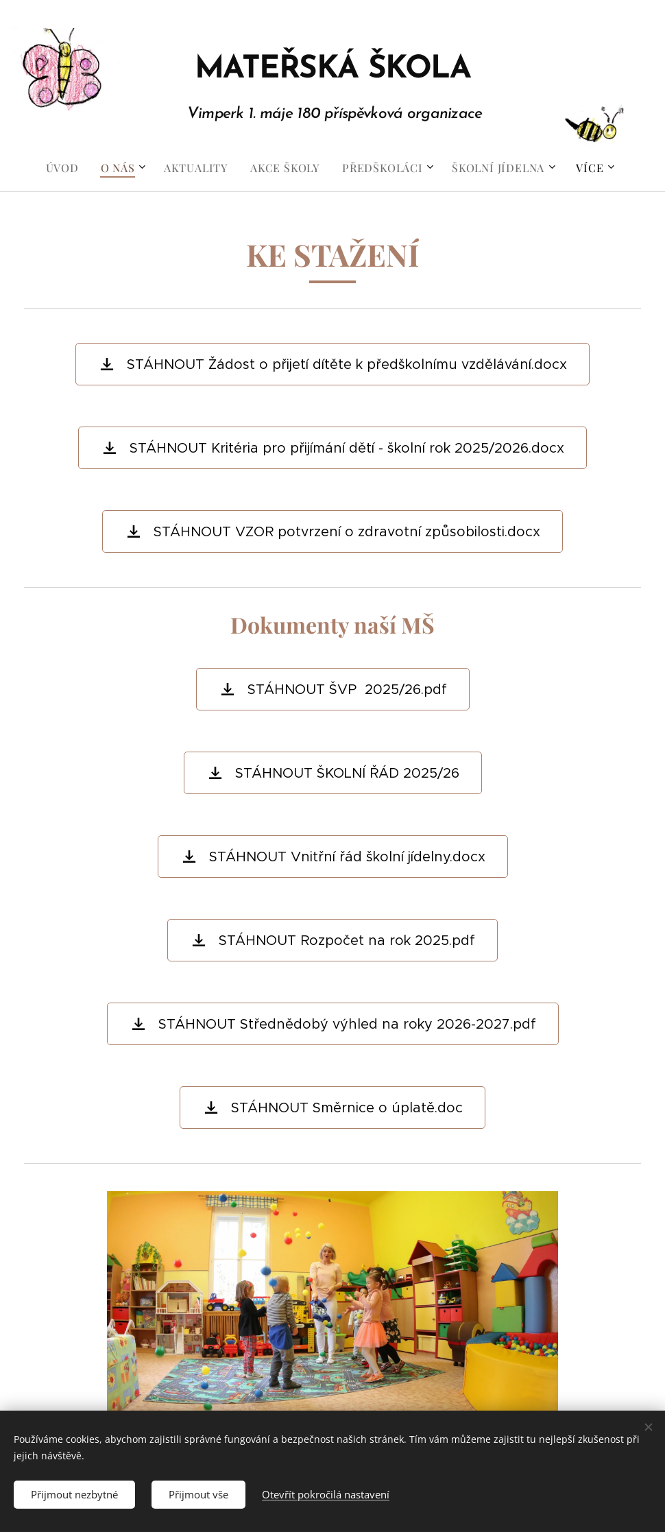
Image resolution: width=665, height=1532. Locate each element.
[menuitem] (68, 168)
